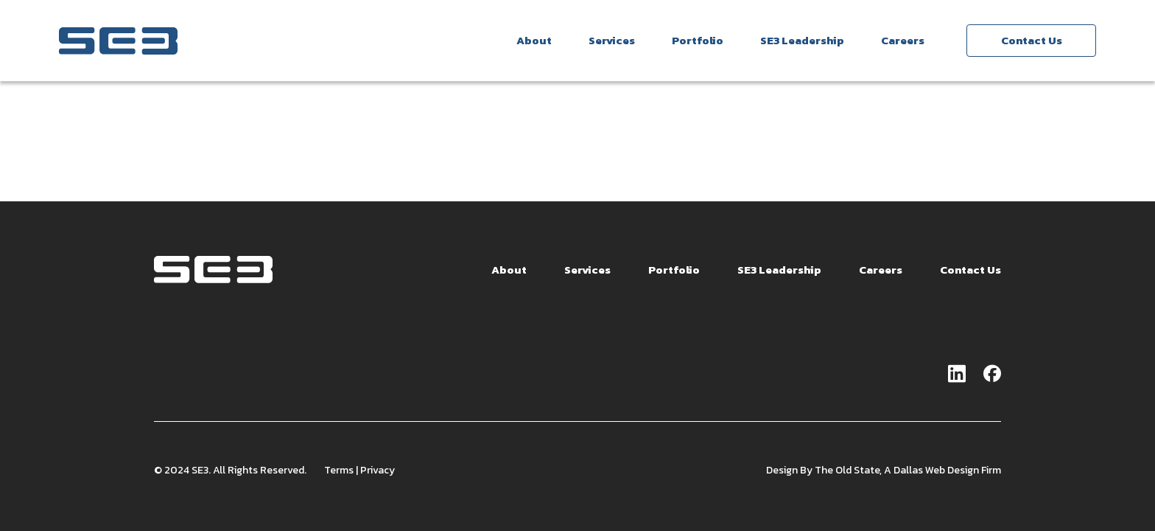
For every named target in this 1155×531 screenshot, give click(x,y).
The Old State (847, 471)
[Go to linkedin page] (957, 376)
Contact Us (1031, 40)
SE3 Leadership (802, 40)
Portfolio (697, 40)
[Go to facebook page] (992, 376)
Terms (339, 471)
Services (612, 40)
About (534, 40)
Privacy (377, 471)
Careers (902, 40)
